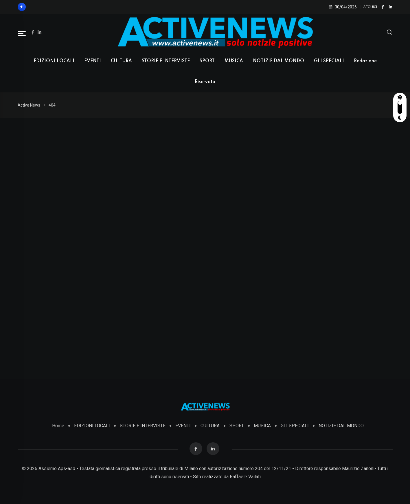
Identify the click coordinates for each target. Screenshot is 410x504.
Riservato (205, 82)
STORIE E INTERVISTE (166, 61)
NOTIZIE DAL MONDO (278, 61)
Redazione (365, 61)
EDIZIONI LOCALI (54, 61)
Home (58, 425)
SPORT (207, 61)
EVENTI (92, 61)
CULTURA (121, 61)
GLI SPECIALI (329, 61)
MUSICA (234, 61)
